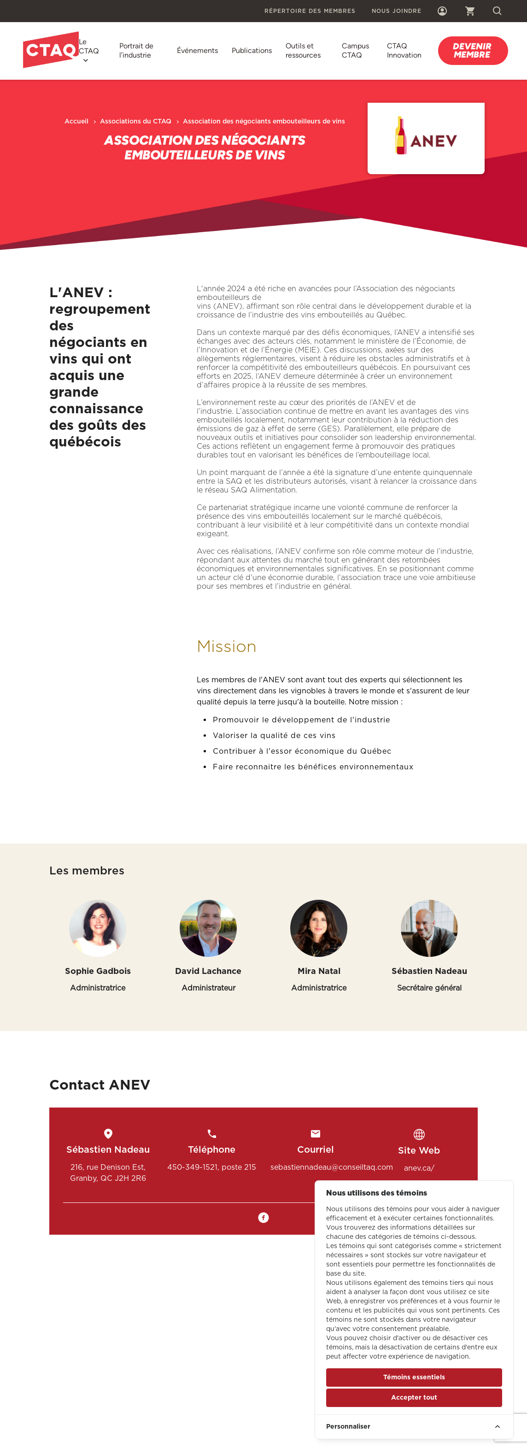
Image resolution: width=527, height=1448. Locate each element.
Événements (197, 50)
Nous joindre (397, 11)
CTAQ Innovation (404, 50)
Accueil (76, 121)
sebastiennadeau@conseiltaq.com (331, 1167)
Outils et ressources (303, 50)
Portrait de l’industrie (136, 50)
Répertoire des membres (310, 11)
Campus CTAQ (355, 50)
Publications (252, 50)
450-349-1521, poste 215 (211, 1167)
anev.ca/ (419, 1168)
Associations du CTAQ (135, 121)
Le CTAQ (89, 46)
